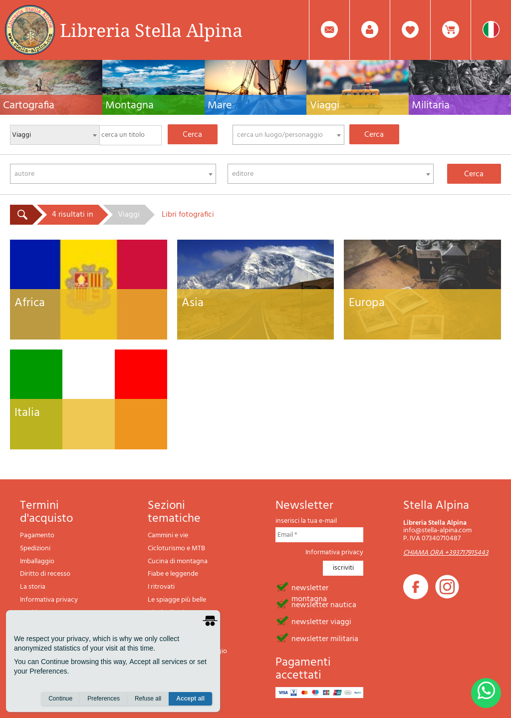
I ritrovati (161, 587)
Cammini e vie (168, 535)
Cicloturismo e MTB (176, 548)
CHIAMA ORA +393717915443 (446, 553)
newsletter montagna (309, 587)
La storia (32, 587)
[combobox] (288, 135)
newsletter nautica (323, 604)
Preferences (103, 698)
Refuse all (148, 698)
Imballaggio (37, 561)
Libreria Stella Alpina (151, 30)
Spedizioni (35, 548)
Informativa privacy (49, 600)
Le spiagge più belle (177, 600)
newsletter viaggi (321, 621)
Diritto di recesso (45, 574)
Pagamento (37, 535)
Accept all (190, 698)
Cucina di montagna (178, 561)
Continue (60, 698)
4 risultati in (72, 214)
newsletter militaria (324, 638)
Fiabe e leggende (173, 574)
